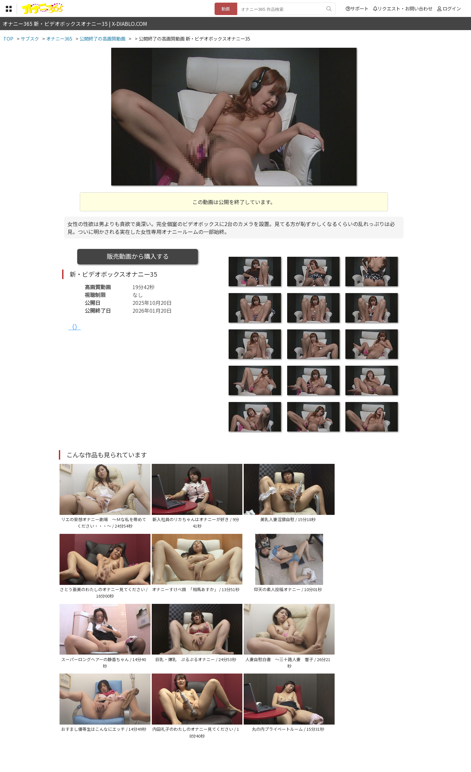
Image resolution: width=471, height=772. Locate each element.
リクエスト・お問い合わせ (402, 8)
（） (74, 326)
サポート (357, 8)
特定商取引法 (191, 731)
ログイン (452, 8)
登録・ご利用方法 (230, 731)
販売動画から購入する (138, 256)
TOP (139, 731)
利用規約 (160, 731)
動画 (225, 9)
